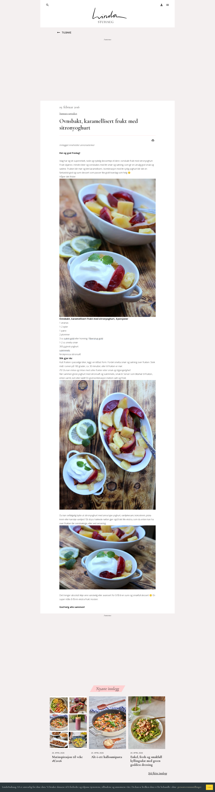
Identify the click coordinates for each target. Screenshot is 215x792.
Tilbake (63, 32)
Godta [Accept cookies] (209, 787)
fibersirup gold (96, 338)
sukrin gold (69, 338)
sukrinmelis (64, 350)
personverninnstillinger (189, 786)
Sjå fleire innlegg (157, 773)
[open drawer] (47, 5)
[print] (153, 140)
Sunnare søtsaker (68, 113)
